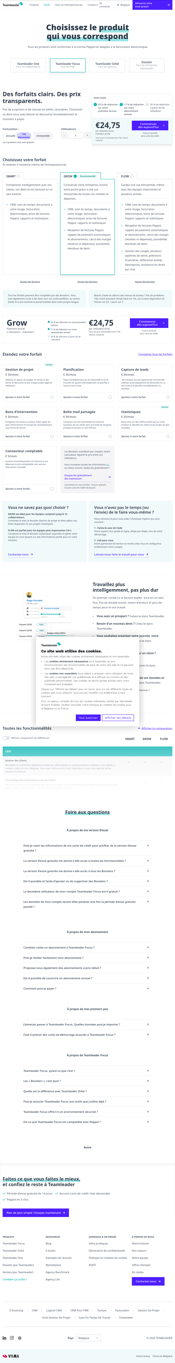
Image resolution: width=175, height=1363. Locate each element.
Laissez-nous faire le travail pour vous (121, 554)
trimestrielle (43, 135)
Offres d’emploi (141, 1265)
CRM (35, 1310)
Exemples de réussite (59, 1258)
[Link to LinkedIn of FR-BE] (4, 1338)
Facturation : (11, 129)
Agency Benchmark (57, 1272)
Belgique (123, 4)
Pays (71, 1338)
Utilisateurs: (68, 129)
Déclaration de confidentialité (107, 1250)
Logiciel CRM (54, 1310)
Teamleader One (13, 1258)
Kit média (137, 1272)
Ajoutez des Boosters (30, 281)
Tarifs (47, 4)
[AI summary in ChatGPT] (20, 1338)
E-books (50, 1250)
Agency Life (53, 1279)
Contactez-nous (20, 554)
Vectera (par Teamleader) (18, 1272)
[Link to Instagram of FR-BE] (12, 1338)
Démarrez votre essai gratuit (152, 5)
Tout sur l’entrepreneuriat (68, 4)
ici (108, 464)
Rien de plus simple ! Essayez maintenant (36, 1213)
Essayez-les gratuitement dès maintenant (87, 477)
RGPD (92, 1265)
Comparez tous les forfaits (155, 354)
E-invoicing (16, 1310)
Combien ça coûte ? (15, 1279)
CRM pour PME (79, 1310)
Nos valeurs (139, 1250)
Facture (102, 1310)
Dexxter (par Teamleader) (18, 1265)
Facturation (122, 1310)
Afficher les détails (118, 717)
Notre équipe (140, 1258)
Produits (34, 4)
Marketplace (53, 1265)
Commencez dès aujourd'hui (151, 125)
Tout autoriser (88, 717)
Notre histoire (140, 1243)
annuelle (18, 135)
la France (63, 708)
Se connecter (103, 5)
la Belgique (47, 708)
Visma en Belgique (162, 1356)
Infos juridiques (98, 1243)
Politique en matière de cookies (108, 1258)
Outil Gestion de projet (56, 1317)
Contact (92, 4)
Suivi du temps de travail (94, 1317)
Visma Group (143, 1356)
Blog (48, 1243)
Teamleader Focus (14, 1243)
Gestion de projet (148, 1310)
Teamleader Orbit (13, 1250)
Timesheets (126, 1317)
